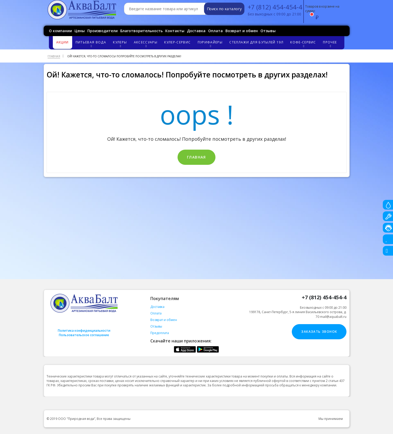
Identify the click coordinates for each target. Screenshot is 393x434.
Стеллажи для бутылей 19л (256, 42)
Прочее (330, 44)
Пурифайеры (210, 44)
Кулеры (120, 44)
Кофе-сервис (304, 44)
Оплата (215, 30)
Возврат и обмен (241, 30)
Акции (62, 42)
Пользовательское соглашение (84, 335)
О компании (60, 30)
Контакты (174, 30)
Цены (80, 30)
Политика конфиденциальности (84, 330)
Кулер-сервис (177, 42)
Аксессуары (146, 44)
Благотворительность (141, 30)
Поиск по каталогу (224, 9)
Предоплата (159, 333)
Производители (102, 30)
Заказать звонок (319, 331)
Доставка (196, 30)
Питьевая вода (91, 44)
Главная (196, 157)
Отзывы (268, 30)
